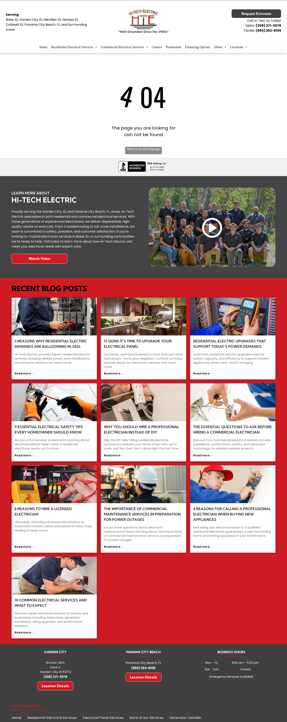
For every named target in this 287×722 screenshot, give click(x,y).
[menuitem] (43, 47)
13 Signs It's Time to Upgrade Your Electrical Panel (138, 344)
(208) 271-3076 (55, 677)
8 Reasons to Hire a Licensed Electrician (43, 511)
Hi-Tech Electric (26, 706)
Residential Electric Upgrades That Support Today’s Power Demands (229, 344)
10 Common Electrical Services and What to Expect (51, 603)
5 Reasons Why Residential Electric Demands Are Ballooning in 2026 (51, 344)
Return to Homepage (143, 149)
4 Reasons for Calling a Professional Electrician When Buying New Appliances (232, 514)
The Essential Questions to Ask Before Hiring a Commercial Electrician (232, 430)
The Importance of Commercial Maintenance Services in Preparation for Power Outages (142, 514)
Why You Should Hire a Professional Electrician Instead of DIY (141, 430)
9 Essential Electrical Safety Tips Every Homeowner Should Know (49, 430)
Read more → (25, 373)
